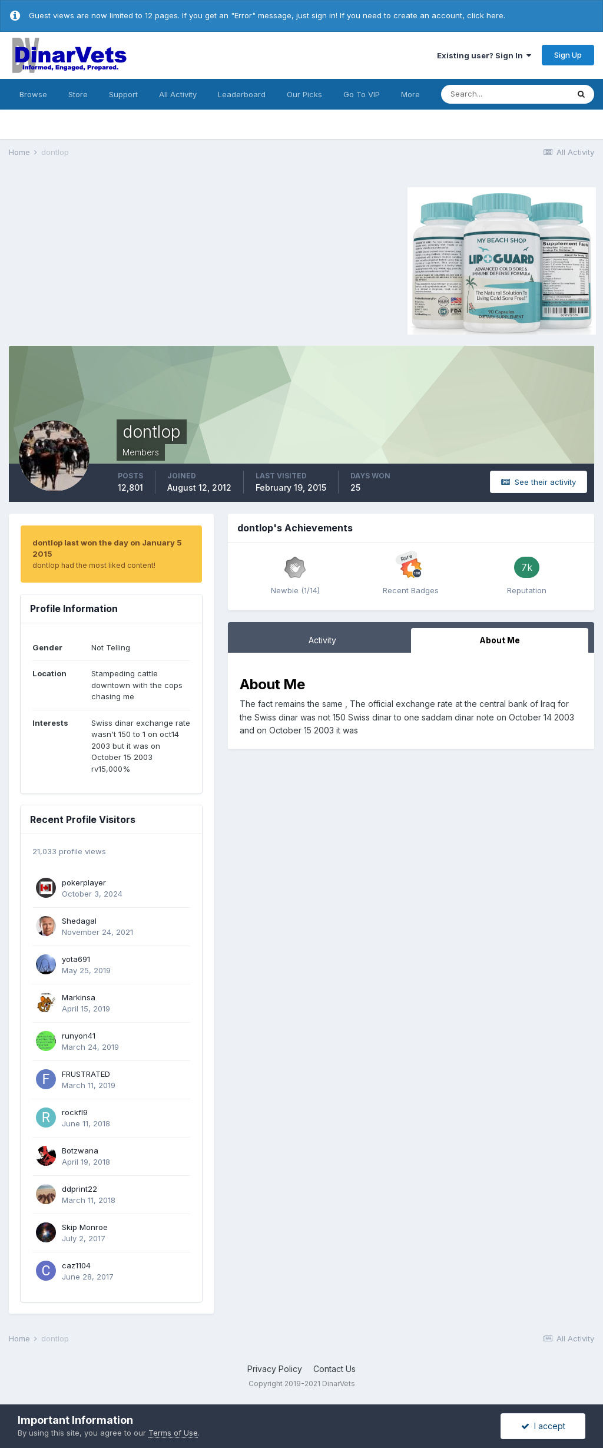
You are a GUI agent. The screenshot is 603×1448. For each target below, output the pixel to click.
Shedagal (79, 920)
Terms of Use (173, 1432)
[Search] (504, 94)
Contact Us (334, 1369)
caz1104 (76, 1265)
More (410, 94)
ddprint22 (79, 1189)
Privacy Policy (274, 1369)
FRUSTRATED (86, 1074)
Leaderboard (242, 94)
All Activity (178, 94)
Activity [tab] (322, 640)
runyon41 (78, 1035)
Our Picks (304, 94)
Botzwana (80, 1150)
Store (78, 94)
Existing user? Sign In (484, 55)
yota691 (76, 959)
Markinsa (78, 997)
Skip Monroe (85, 1227)
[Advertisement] (108, 259)
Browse (33, 94)
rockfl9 (75, 1112)
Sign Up (568, 54)
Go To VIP (361, 94)
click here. (486, 15)
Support (123, 94)
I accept (543, 1426)
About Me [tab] (499, 640)
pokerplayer (84, 882)
